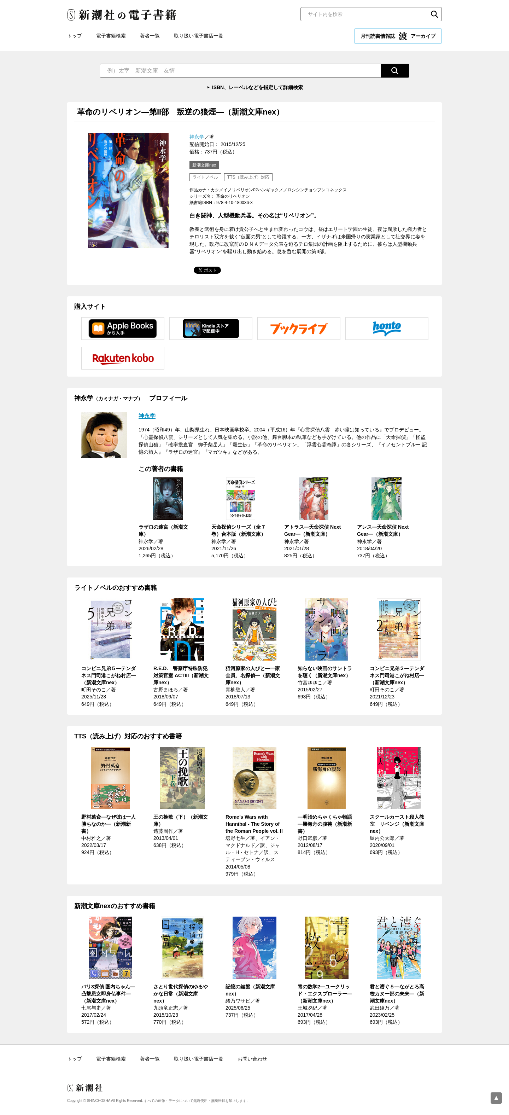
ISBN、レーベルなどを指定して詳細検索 (257, 87)
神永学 (196, 137)
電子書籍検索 (111, 36)
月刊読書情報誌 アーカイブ (398, 36)
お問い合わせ (252, 1059)
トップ (74, 36)
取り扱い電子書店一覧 (198, 36)
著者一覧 (150, 36)
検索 (434, 14)
